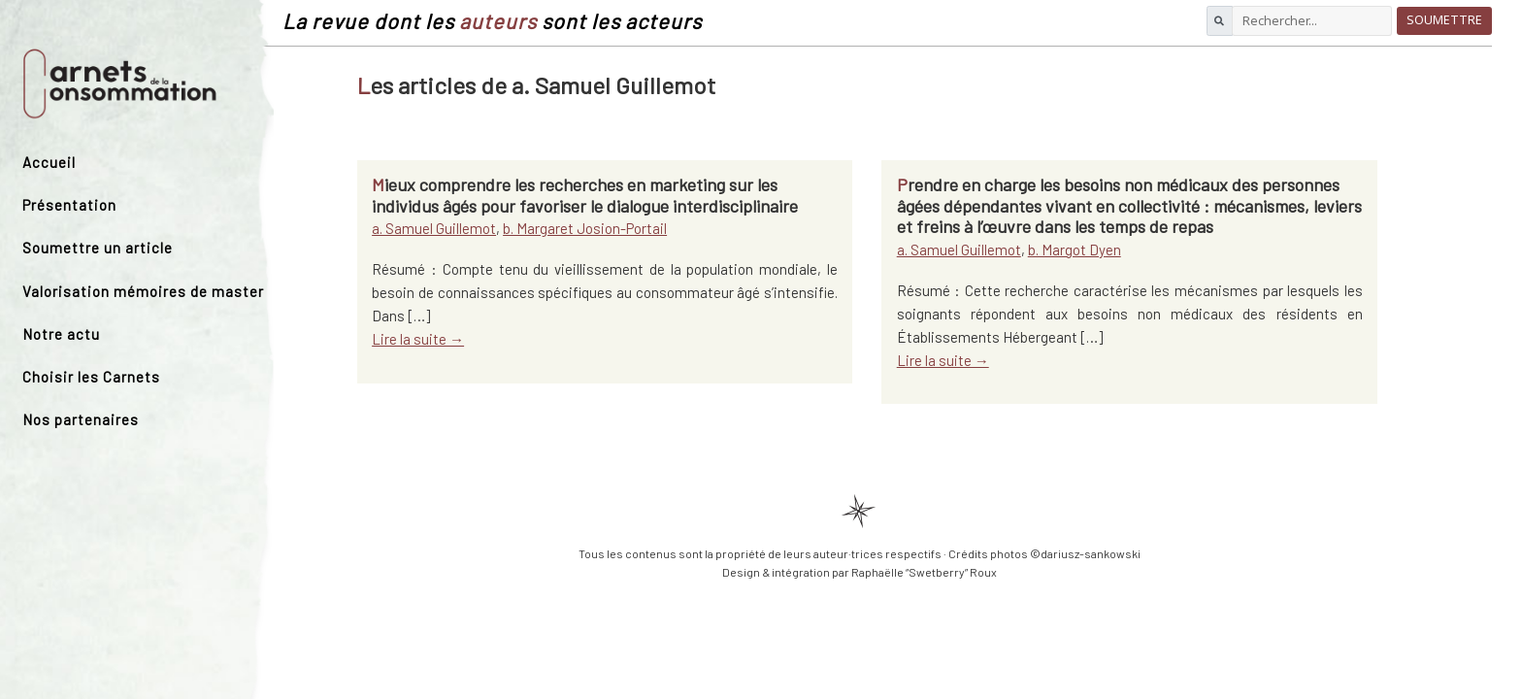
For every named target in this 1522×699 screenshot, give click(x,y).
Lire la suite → (418, 339)
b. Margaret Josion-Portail (585, 228)
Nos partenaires (80, 419)
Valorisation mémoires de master (143, 291)
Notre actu (61, 334)
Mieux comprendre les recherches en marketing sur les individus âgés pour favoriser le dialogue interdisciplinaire (585, 195)
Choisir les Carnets (91, 376)
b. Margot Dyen (1074, 249)
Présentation (69, 205)
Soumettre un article (97, 247)
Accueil (49, 162)
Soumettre (1444, 20)
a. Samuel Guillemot (434, 228)
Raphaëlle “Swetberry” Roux (924, 572)
